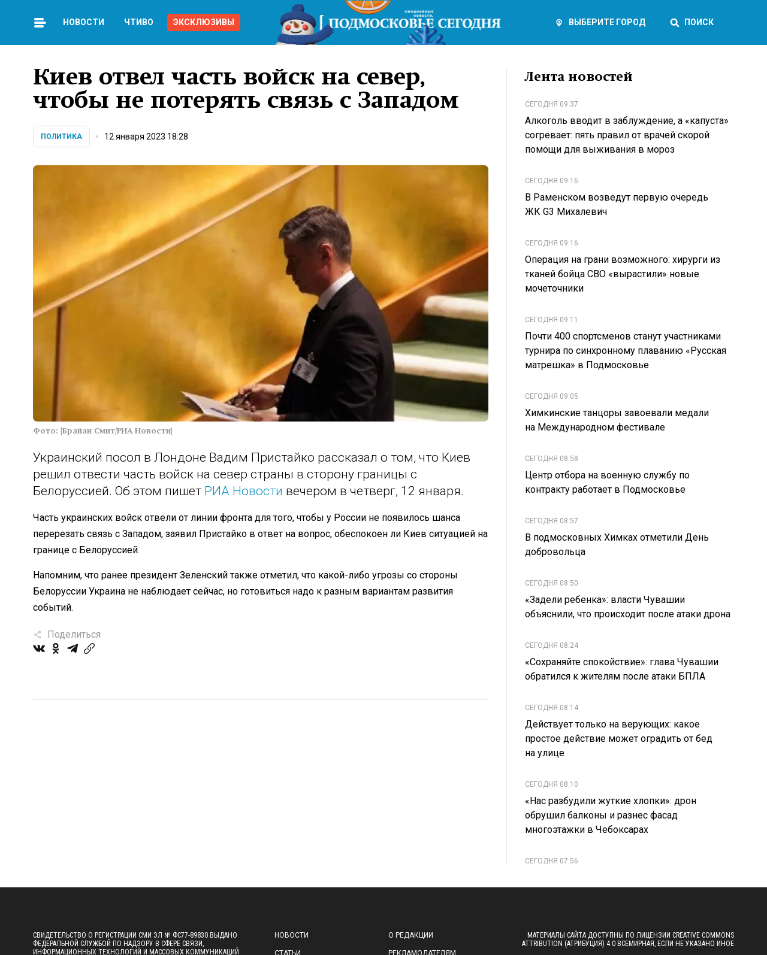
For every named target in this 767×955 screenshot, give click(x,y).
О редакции (410, 935)
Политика (61, 136)
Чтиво (138, 22)
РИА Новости (243, 491)
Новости (83, 22)
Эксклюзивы (203, 22)
